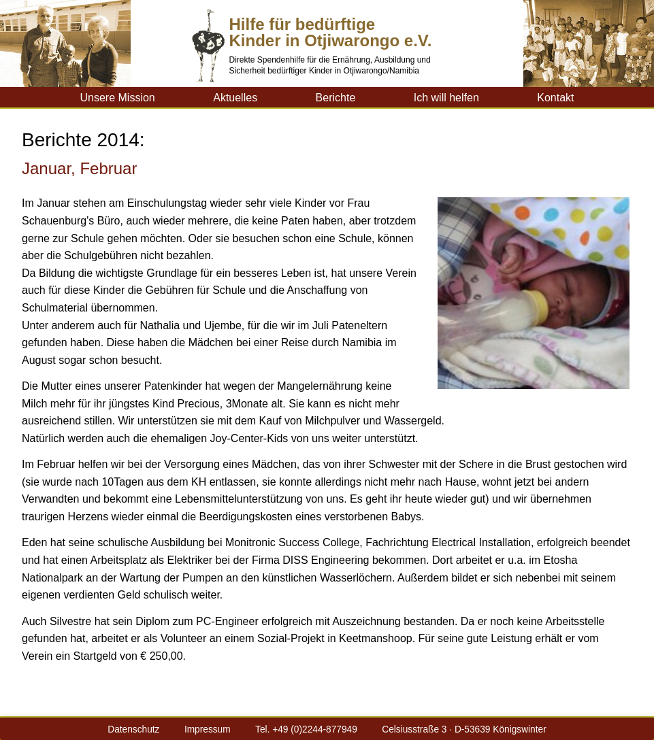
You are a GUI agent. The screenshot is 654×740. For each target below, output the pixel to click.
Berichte (336, 97)
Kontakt (555, 97)
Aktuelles (235, 97)
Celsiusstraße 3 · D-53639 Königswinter (464, 729)
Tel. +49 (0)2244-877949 (306, 729)
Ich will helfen (446, 97)
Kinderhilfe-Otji (51, 97)
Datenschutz (133, 729)
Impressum (207, 729)
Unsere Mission (117, 97)
